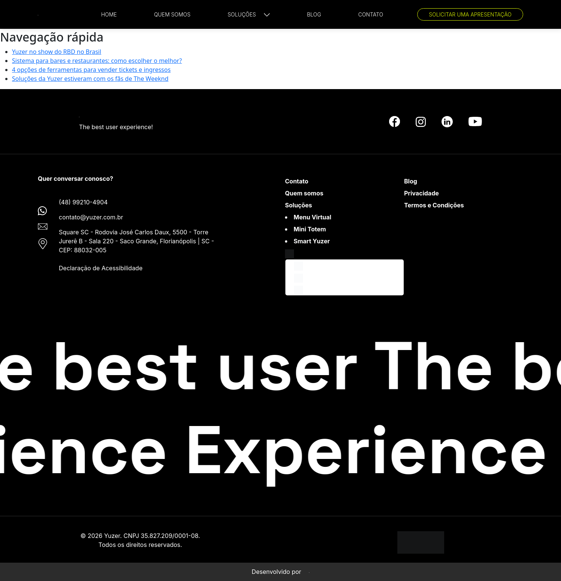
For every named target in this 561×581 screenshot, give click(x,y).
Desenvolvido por (280, 571)
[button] (249, 14)
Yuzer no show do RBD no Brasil (56, 52)
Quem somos (304, 193)
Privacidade (421, 193)
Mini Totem (310, 229)
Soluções (298, 205)
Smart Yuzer (312, 241)
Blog (410, 181)
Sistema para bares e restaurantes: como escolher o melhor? (97, 61)
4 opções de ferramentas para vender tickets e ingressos (91, 70)
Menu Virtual (312, 217)
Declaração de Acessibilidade (100, 268)
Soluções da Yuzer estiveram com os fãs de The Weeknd (90, 78)
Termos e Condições (434, 205)
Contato (296, 181)
